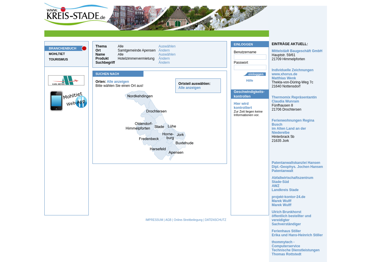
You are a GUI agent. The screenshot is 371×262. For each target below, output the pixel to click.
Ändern (164, 50)
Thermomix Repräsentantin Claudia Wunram (294, 99)
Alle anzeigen (118, 82)
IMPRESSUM (154, 219)
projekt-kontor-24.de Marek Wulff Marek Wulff (288, 201)
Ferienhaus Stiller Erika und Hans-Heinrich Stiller (297, 233)
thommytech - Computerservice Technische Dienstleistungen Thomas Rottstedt (296, 248)
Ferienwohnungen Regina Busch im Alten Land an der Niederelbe (293, 126)
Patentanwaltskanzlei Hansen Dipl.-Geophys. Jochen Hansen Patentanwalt (297, 167)
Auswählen (167, 46)
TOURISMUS (58, 59)
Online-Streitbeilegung (188, 219)
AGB (168, 219)
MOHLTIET (57, 54)
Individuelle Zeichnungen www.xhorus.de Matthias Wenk (293, 74)
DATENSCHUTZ (215, 219)
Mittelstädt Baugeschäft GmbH (297, 51)
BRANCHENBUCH (63, 48)
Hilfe (249, 80)
